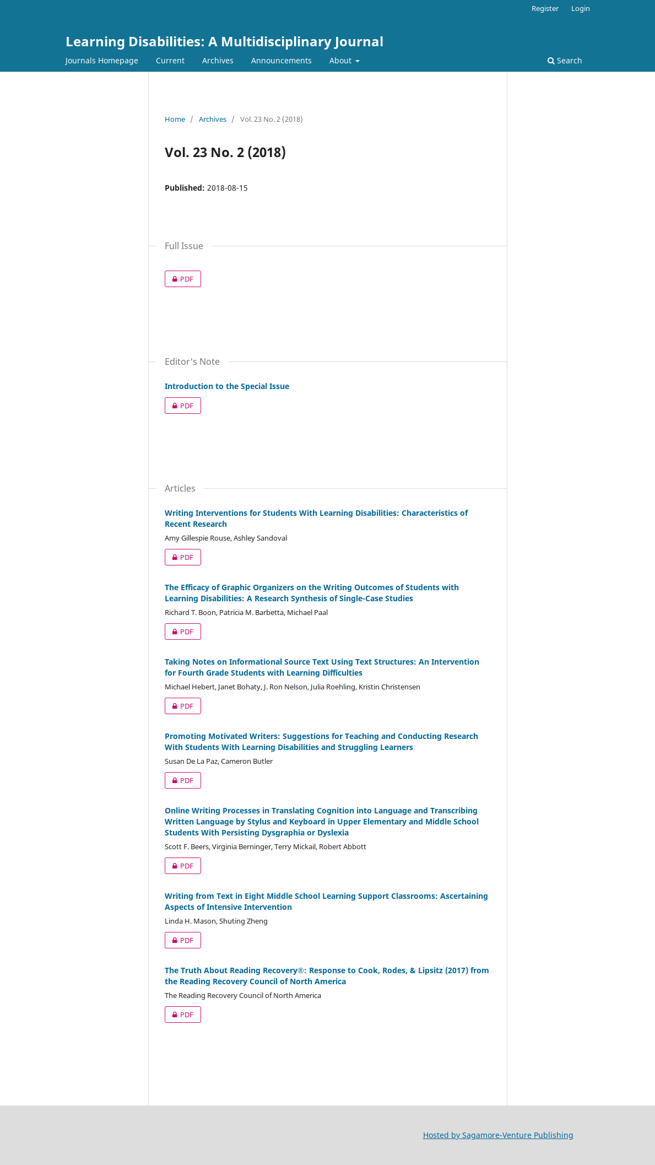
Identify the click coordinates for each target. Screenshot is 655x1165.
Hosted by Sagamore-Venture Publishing (498, 1135)
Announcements (281, 60)
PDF (179, 279)
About (341, 60)
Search (565, 60)
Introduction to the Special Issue (227, 386)
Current (170, 60)
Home (175, 119)
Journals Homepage (102, 60)
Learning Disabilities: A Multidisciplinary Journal (224, 41)
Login (580, 8)
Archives (218, 60)
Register (545, 8)
